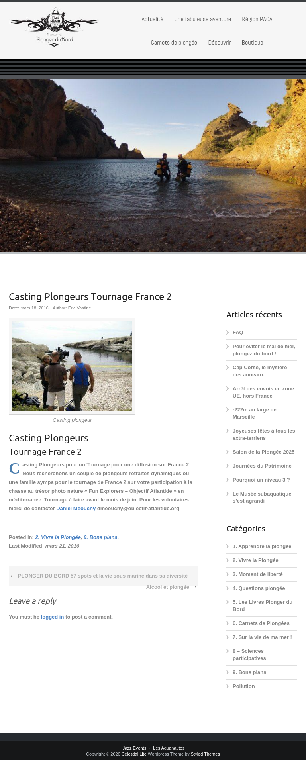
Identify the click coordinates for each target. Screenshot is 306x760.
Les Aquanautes (168, 748)
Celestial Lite (134, 754)
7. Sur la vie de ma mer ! (262, 637)
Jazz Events (134, 748)
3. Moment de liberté (258, 574)
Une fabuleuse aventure (203, 19)
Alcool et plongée (167, 587)
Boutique (252, 42)
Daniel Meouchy (76, 508)
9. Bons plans (101, 537)
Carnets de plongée (174, 42)
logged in (52, 617)
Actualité (152, 19)
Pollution (244, 686)
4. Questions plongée (259, 588)
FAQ (238, 332)
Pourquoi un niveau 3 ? (261, 480)
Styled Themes (205, 754)
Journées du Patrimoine (262, 466)
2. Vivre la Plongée (57, 537)
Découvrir (219, 42)
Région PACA (257, 19)
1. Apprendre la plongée (262, 546)
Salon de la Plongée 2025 (263, 452)
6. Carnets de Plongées (261, 623)
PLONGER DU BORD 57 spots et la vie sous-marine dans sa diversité (103, 576)
